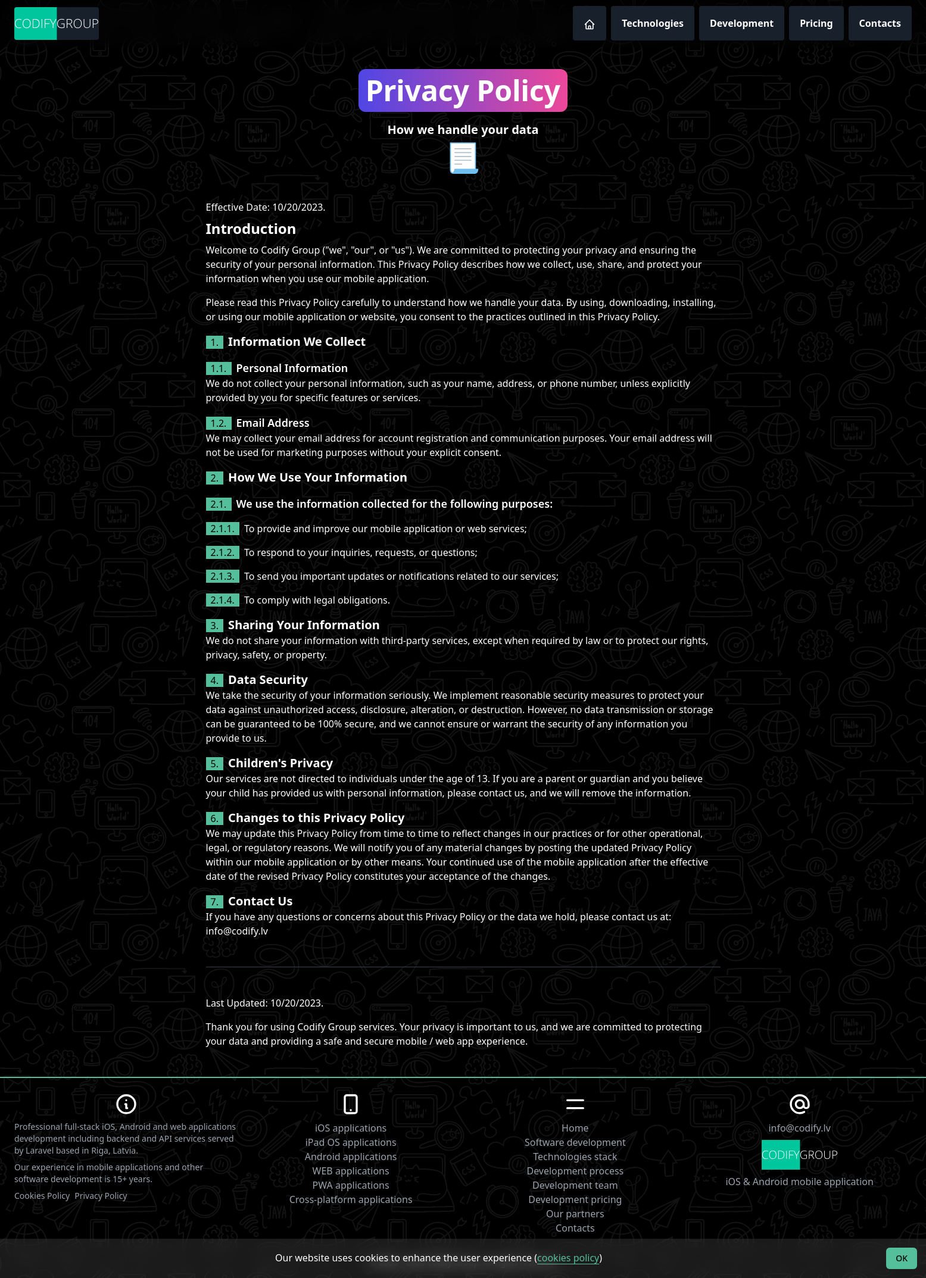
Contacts (880, 23)
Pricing (816, 23)
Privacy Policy (100, 1195)
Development (742, 23)
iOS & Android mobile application (799, 1181)
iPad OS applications (351, 1142)
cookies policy (568, 1257)
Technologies (653, 23)
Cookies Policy (42, 1195)
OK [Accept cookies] (902, 1258)
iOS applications (350, 1128)
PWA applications (351, 1185)
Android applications (351, 1156)
